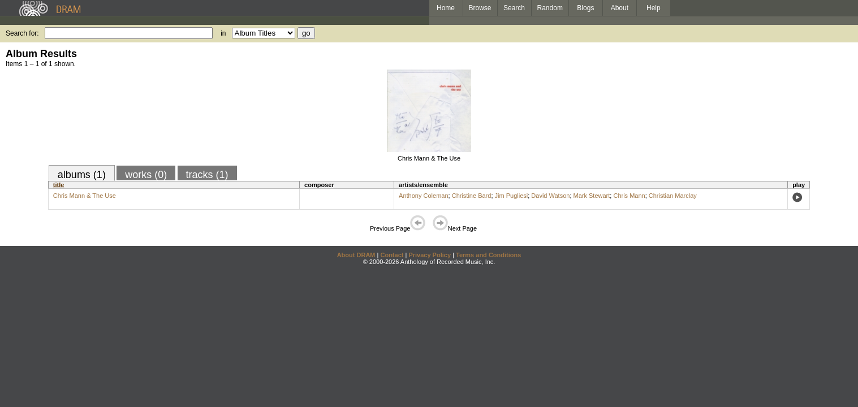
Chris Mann (629, 195)
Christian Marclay (673, 195)
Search (514, 8)
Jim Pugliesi (511, 195)
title (58, 184)
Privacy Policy (429, 255)
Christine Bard (471, 195)
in (223, 33)
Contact (391, 255)
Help (653, 8)
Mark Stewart (592, 195)
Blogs (585, 8)
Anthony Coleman (423, 195)
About (619, 8)
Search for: (22, 33)
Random (550, 8)
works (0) (146, 174)
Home (446, 8)
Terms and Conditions (488, 255)
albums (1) (82, 174)
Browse (480, 8)
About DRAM (356, 255)
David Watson (550, 195)
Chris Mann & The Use (429, 158)
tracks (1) (207, 174)
